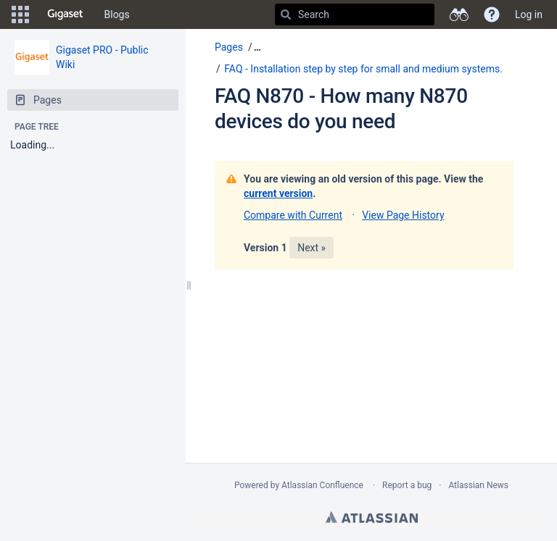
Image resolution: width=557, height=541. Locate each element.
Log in (528, 14)
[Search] (286, 14)
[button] (20, 14)
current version (278, 193)
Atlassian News (478, 485)
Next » (311, 247)
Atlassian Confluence (322, 485)
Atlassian (372, 517)
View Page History (403, 215)
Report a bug (407, 485)
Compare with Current (293, 215)
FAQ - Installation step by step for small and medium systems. (363, 69)
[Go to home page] (65, 14)
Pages (229, 47)
